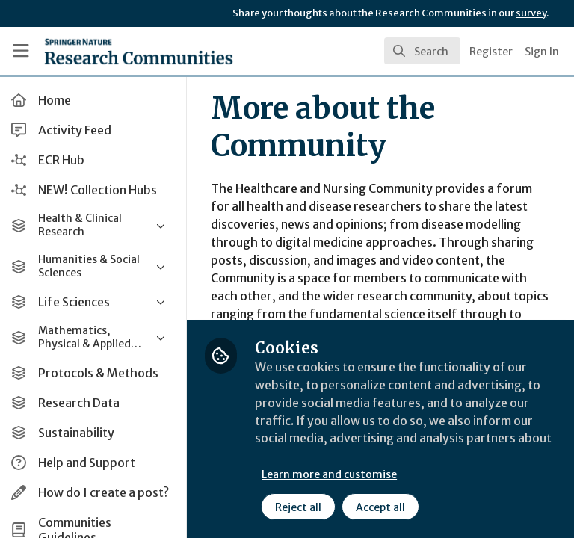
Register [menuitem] (491, 51)
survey (531, 13)
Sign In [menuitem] (542, 51)
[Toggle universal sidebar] (21, 51)
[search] (422, 50)
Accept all (385, 507)
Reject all (303, 507)
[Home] (106, 51)
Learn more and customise (333, 474)
